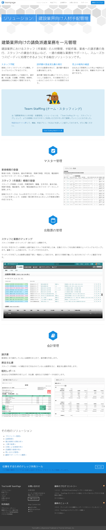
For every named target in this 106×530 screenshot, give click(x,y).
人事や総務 (10, 444)
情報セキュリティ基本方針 (9, 510)
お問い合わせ (74, 2)
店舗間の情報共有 (13, 449)
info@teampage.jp (39, 493)
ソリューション (41, 2)
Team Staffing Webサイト (52, 131)
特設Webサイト (18, 123)
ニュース (4, 494)
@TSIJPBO (32, 507)
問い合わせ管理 (12, 452)
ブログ (3, 496)
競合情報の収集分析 (14, 441)
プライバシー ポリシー (8, 508)
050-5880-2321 (37, 495)
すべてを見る (58, 498)
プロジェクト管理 (13, 436)
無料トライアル (97, 2)
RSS (30, 511)
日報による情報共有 (14, 447)
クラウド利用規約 (7, 514)
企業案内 (63, 2)
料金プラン (53, 2)
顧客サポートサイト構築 (15, 455)
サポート (84, 2)
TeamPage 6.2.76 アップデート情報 (71, 510)
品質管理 (9, 439)
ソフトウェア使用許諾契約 (9, 512)
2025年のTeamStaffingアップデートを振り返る (77, 490)
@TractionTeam (34, 509)
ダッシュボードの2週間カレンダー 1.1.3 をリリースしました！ (80, 507)
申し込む (99, 467)
